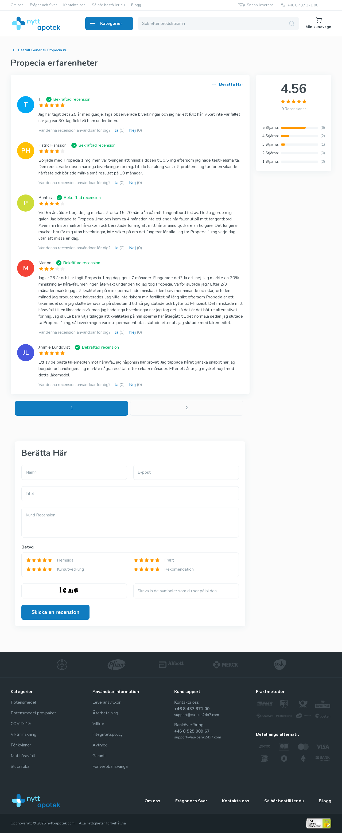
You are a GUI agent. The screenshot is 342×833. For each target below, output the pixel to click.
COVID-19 (21, 724)
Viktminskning (23, 734)
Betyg (27, 547)
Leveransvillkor (106, 702)
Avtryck (99, 745)
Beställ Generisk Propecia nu (39, 50)
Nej (135, 130)
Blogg (136, 5)
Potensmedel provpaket (33, 713)
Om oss (17, 5)
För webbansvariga (110, 766)
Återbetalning (105, 713)
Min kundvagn (318, 23)
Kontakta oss (74, 5)
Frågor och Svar (43, 5)
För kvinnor (21, 745)
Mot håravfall (23, 756)
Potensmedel (23, 702)
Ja (120, 130)
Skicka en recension (55, 612)
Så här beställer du (108, 5)
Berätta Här (227, 84)
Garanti (99, 756)
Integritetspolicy (107, 734)
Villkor (98, 724)
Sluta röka (20, 766)
